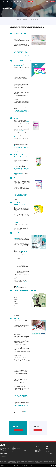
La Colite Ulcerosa (25, 446)
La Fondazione (14, 451)
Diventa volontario (14, 453)
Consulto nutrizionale (38, 447)
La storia (13, 449)
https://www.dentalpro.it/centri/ (19, 409)
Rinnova (30, 1)
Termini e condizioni (49, 453)
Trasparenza (13, 450)
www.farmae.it (23, 166)
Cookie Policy (48, 451)
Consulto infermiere (37, 451)
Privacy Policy (38, 462)
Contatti (47, 1)
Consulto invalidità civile (38, 450)
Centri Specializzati (23, 1)
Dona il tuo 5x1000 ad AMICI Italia (16, 455)
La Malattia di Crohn (26, 447)
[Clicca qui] (15, 114)
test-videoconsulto (37, 452)
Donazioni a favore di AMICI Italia (16, 454)
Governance (13, 447)
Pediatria (24, 450)
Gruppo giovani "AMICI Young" (16, 452)
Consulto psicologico (38, 449)
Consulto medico (37, 446)
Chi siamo (13, 446)
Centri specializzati (50, 444)
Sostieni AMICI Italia (36, 1)
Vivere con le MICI (25, 449)
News (47, 446)
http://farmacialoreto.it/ (19, 44)
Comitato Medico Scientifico (16, 448)
